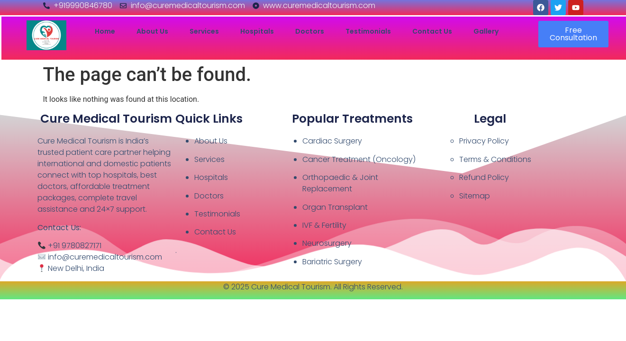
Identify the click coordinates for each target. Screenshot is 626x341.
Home (105, 31)
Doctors (309, 31)
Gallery (486, 31)
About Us (152, 31)
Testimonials (368, 31)
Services (204, 31)
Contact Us (432, 31)
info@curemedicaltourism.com (105, 256)
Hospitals (257, 31)
